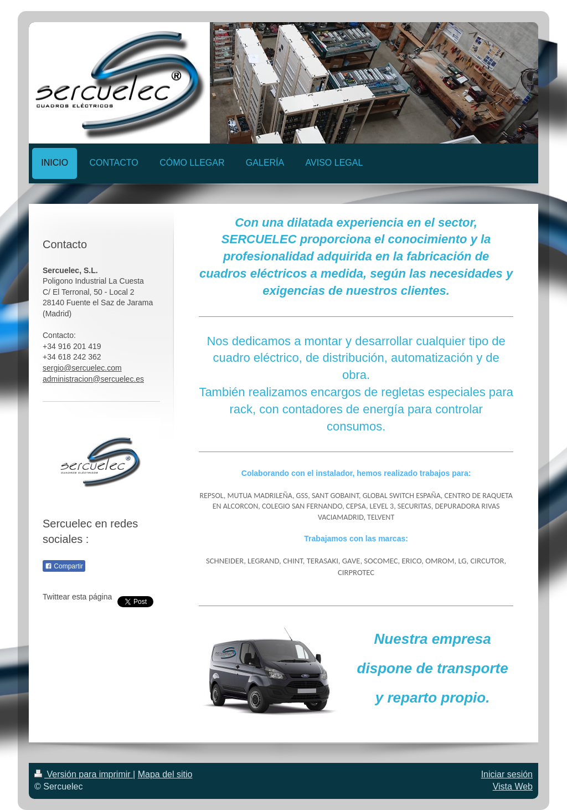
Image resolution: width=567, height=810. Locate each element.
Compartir (64, 566)
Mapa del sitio (165, 774)
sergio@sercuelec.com (82, 367)
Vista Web (513, 786)
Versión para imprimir (83, 774)
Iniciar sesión (507, 774)
